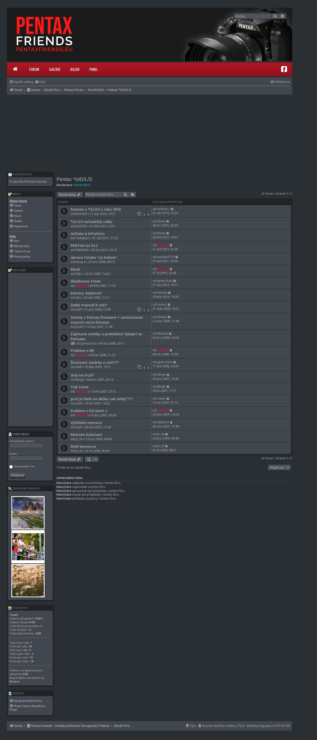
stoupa (80, 262)
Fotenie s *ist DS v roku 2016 (96, 209)
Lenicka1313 (166, 257)
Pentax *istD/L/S (74, 179)
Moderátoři (82, 185)
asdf (78, 309)
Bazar (74, 69)
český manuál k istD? (89, 304)
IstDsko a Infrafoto (88, 233)
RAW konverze (83, 446)
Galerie (54, 69)
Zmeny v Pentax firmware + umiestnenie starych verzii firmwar (107, 320)
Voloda (162, 292)
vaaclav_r (163, 209)
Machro (162, 333)
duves (161, 221)
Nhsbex (14, 681)
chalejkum (82, 238)
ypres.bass (165, 281)
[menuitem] (40, 82)
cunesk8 (81, 286)
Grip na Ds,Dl (82, 374)
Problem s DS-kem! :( (89, 410)
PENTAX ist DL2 (84, 245)
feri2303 (81, 214)
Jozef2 (79, 327)
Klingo (79, 379)
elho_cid (163, 245)
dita (78, 297)
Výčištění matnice (86, 422)
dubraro (163, 422)
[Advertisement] (149, 132)
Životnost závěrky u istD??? (95, 362)
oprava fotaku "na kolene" (94, 257)
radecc (162, 304)
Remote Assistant (86, 434)
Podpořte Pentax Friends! (28, 181)
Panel (93, 69)
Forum (34, 69)
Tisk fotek (80, 386)
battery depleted (86, 292)
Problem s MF (82, 350)
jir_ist (78, 439)
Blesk (75, 269)
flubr (78, 274)
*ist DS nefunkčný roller (92, 221)
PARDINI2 (81, 250)
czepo (161, 398)
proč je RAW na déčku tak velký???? (101, 398)
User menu (18, 434)
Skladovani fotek (86, 281)
